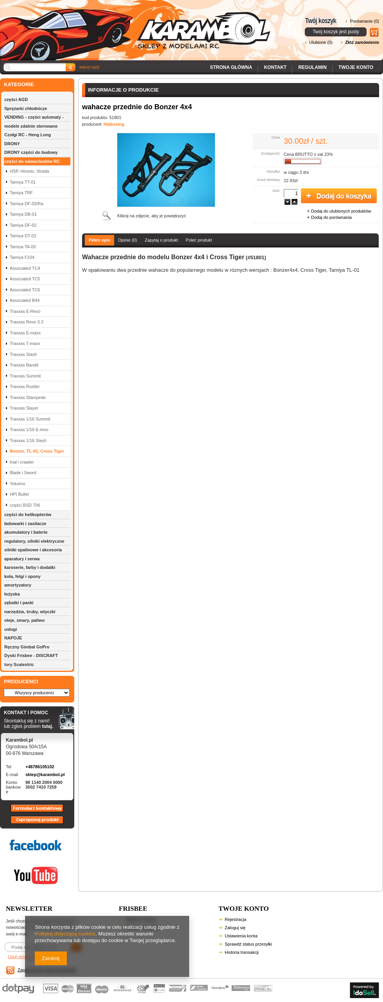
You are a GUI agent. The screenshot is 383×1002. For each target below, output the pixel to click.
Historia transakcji (242, 952)
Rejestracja (235, 919)
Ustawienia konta (241, 935)
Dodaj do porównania (331, 217)
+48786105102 (39, 766)
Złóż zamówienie (362, 42)
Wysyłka (273, 171)
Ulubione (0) (321, 42)
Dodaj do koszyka (339, 196)
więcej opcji (89, 67)
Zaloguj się (235, 927)
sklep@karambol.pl (45, 774)
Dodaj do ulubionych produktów (341, 211)
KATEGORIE (19, 84)
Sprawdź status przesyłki (248, 944)
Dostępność (270, 153)
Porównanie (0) (364, 21)
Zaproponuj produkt (31, 823)
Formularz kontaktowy (33, 811)
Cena (275, 137)
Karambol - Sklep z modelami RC (137, 24)
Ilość (276, 191)
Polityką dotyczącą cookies (65, 934)
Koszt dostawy (268, 180)
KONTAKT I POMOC (28, 713)
